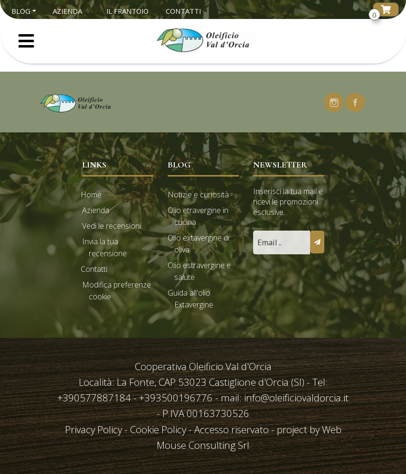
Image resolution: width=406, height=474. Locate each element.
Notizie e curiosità (198, 194)
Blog (20, 11)
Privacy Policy (94, 429)
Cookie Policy (158, 429)
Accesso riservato (231, 429)
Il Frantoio (127, 11)
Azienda (67, 11)
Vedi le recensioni (111, 226)
